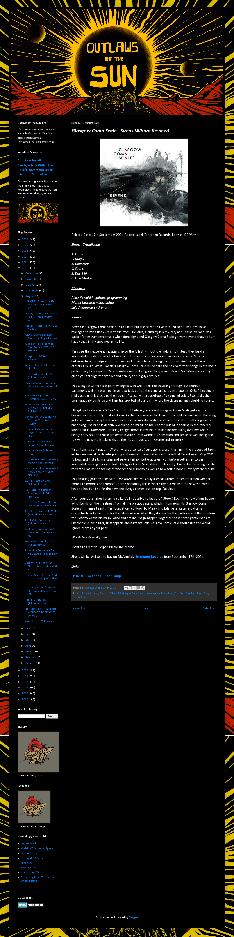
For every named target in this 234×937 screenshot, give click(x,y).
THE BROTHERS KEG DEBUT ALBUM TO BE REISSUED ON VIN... (40, 612)
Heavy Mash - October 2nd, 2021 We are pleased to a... (41, 579)
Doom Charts (29, 853)
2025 (25, 245)
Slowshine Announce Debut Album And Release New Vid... (41, 554)
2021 (25, 268)
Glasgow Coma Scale (133, 593)
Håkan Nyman (152, 593)
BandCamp (113, 576)
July (27, 628)
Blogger (133, 917)
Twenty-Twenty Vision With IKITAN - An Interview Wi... (41, 317)
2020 (25, 670)
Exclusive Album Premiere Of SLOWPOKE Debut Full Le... (41, 386)
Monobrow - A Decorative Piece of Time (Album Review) (40, 420)
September (32, 290)
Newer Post (79, 608)
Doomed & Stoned (32, 858)
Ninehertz (26, 862)
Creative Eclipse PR (110, 593)
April (28, 645)
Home (144, 608)
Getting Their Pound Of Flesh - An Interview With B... (41, 566)
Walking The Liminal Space (37, 848)
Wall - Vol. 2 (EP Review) (39, 621)
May (28, 640)
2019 (25, 676)
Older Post (209, 608)
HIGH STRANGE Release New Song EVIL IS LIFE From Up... (39, 493)
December (32, 273)
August (29, 296)
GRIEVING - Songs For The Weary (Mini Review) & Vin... (40, 304)
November (32, 279)
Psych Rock (202, 593)
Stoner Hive (28, 867)
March (29, 651)
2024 (25, 250)
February (31, 657)
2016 (25, 693)
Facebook (94, 576)
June (28, 634)
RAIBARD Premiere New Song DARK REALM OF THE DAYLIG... (39, 408)
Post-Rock (180, 593)
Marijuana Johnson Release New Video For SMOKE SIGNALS (41, 472)
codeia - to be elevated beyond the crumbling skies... (39, 433)
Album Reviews (90, 593)
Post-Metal (167, 593)
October (30, 284)
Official (77, 576)
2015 (25, 699)
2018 (25, 682)
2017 (25, 687)
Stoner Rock (79, 597)
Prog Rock (191, 593)
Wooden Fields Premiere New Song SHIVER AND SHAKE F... (40, 347)
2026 (25, 239)
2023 (25, 256)
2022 (25, 262)
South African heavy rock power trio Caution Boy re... (40, 532)
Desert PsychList (31, 843)
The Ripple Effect (31, 872)
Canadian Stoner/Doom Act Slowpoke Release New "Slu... (41, 591)
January (30, 663)
